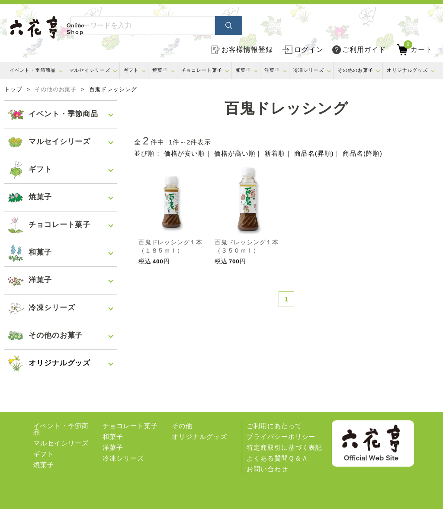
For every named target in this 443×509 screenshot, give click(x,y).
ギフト (131, 70)
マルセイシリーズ (89, 70)
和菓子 (243, 70)
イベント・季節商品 (33, 70)
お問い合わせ (267, 469)
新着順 (274, 153)
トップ (13, 89)
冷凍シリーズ (308, 70)
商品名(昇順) (314, 153)
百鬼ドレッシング (113, 89)
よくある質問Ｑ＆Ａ (277, 458)
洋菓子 (272, 70)
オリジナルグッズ (407, 70)
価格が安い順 (184, 153)
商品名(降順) (362, 153)
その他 (182, 425)
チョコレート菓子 (201, 70)
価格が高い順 (234, 153)
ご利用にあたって (274, 425)
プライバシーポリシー (281, 436)
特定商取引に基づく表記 (284, 447)
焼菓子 (160, 70)
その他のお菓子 (355, 70)
